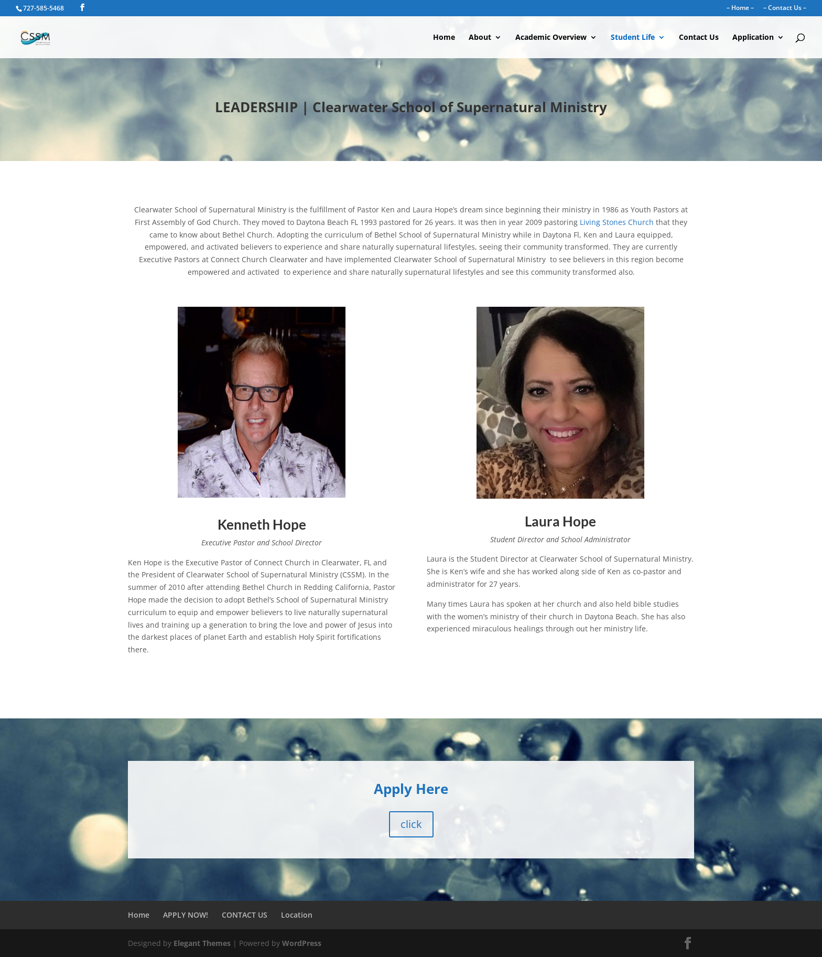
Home (444, 38)
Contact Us (699, 38)
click (411, 824)
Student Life (633, 38)
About (480, 38)
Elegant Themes (202, 943)
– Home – (740, 8)
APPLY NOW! (185, 915)
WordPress (301, 943)
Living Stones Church (617, 222)
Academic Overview (551, 38)
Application (753, 38)
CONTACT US (244, 915)
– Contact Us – (784, 8)
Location (296, 915)
